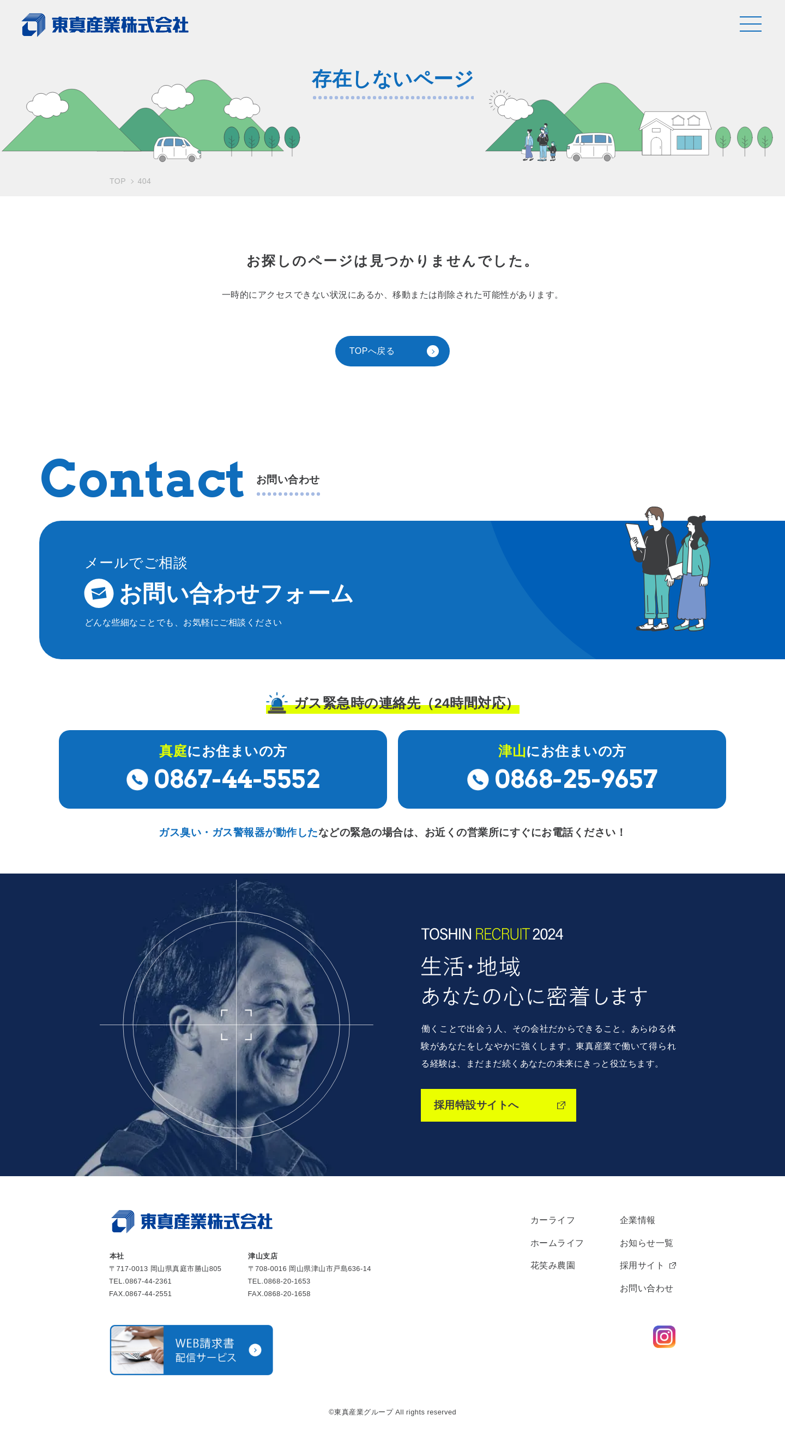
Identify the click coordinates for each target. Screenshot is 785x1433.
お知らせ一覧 (647, 1243)
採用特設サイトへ (476, 1105)
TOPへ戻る (372, 351)
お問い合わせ (647, 1288)
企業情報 (638, 1220)
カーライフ (553, 1220)
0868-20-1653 (287, 1281)
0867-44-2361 (148, 1281)
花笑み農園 (553, 1265)
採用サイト (642, 1265)
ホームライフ (557, 1243)
